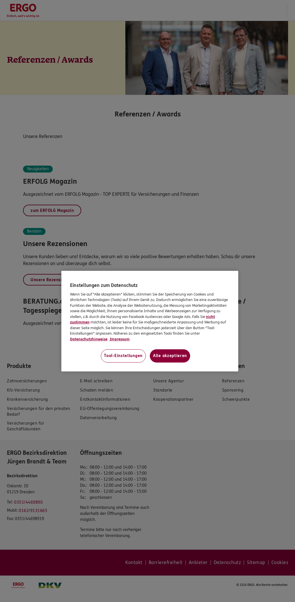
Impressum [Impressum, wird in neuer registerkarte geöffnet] (119, 339)
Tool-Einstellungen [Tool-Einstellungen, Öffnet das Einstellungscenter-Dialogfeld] (123, 355)
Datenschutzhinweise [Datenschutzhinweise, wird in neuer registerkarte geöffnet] (88, 339)
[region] (149, 321)
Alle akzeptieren (170, 355)
